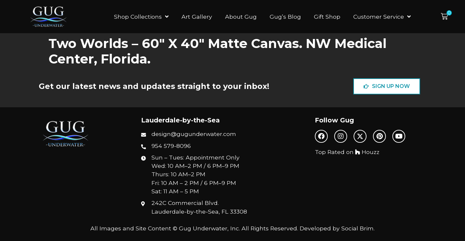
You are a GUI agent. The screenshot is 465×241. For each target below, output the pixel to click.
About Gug (241, 16)
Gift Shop (327, 16)
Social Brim (357, 228)
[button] (446, 16)
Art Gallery (196, 16)
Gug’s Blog (285, 16)
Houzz (367, 152)
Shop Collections (141, 17)
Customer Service (382, 17)
